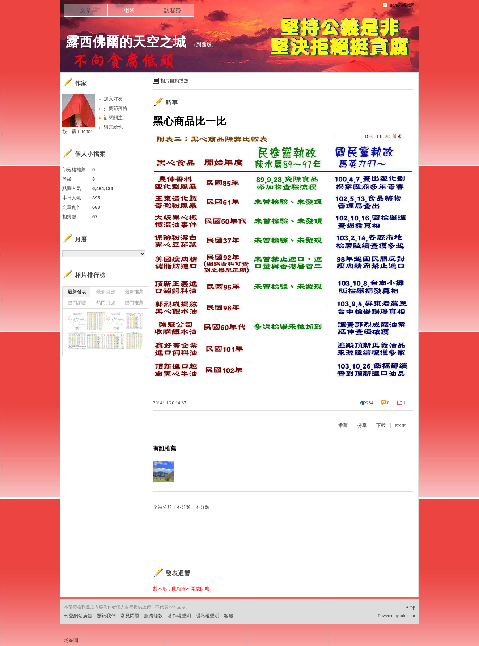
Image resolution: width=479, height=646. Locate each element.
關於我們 (106, 616)
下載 (381, 425)
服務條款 (153, 616)
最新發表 (77, 291)
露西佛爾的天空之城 (126, 41)
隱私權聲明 (207, 616)
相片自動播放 (174, 80)
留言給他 (113, 127)
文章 (86, 10)
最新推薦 (134, 291)
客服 (228, 616)
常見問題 (129, 616)
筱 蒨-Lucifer (77, 131)
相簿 (129, 10)
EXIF (400, 425)
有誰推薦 (164, 448)
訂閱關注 (113, 117)
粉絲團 (71, 640)
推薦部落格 (115, 108)
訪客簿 (172, 10)
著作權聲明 (179, 616)
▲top (410, 607)
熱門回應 (105, 302)
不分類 (184, 507)
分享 (362, 425)
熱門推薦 (134, 302)
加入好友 (113, 99)
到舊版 (204, 44)
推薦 (343, 425)
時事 (172, 103)
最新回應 (105, 291)
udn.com (407, 615)
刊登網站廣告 (78, 616)
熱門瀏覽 (77, 302)
